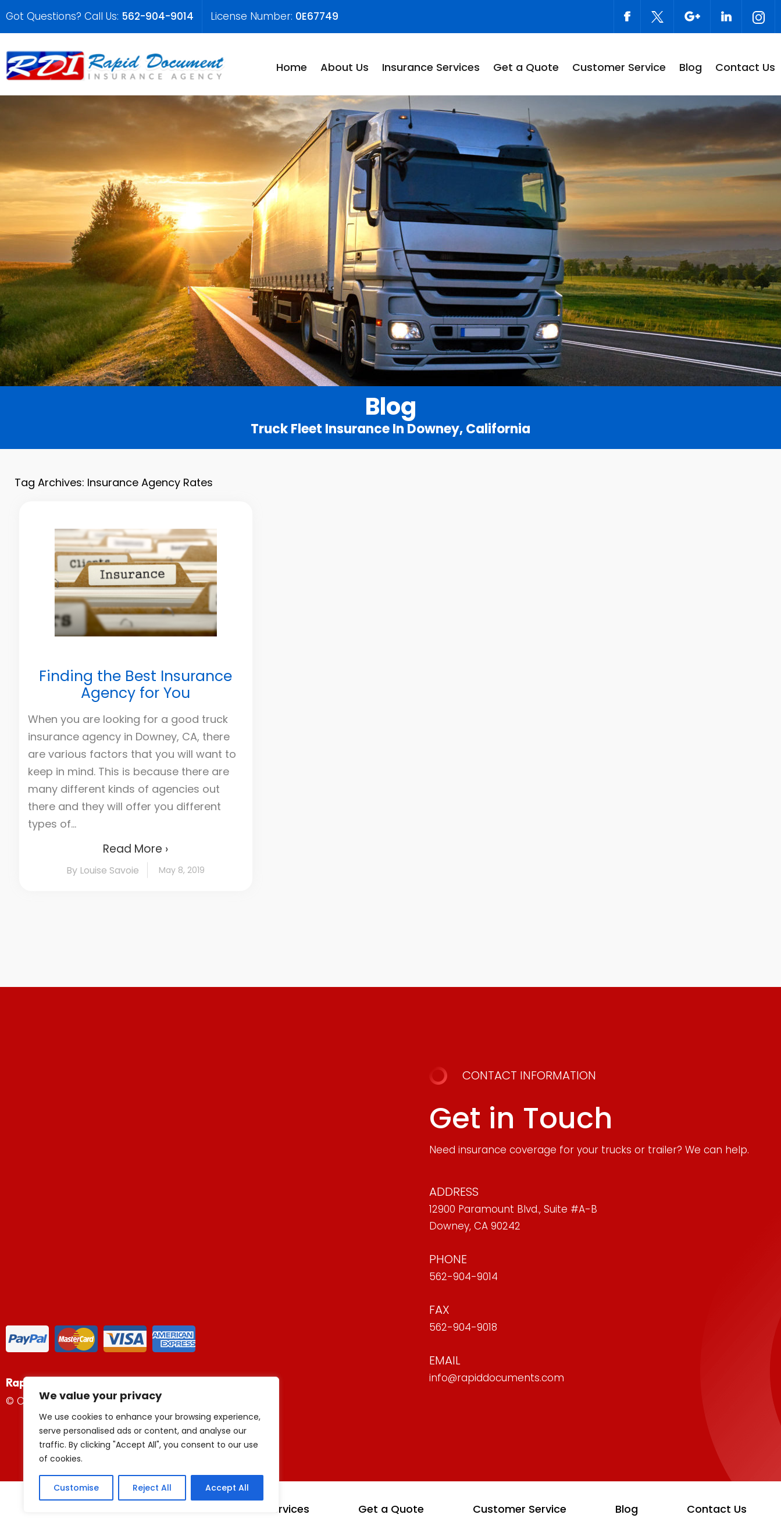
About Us (344, 67)
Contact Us (745, 67)
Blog (690, 67)
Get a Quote (526, 67)
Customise (76, 1488)
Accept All (227, 1488)
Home (291, 67)
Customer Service (619, 67)
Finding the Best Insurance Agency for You (135, 684)
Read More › (135, 849)
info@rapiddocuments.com (496, 1378)
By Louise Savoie (102, 870)
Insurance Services (431, 67)
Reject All (152, 1488)
